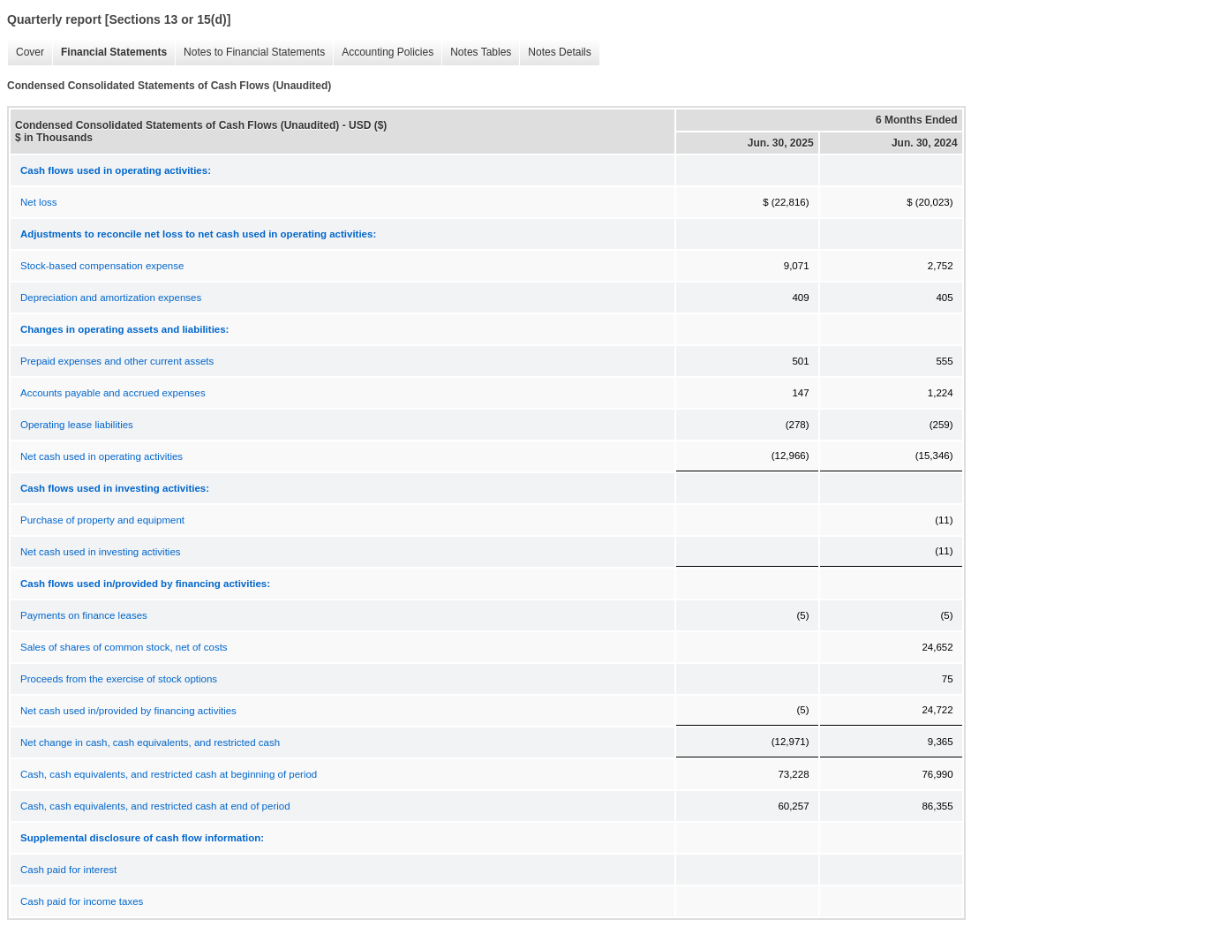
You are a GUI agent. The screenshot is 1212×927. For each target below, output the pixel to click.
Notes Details (555, 52)
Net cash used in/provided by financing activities (128, 710)
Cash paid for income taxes (81, 901)
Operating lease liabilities (76, 424)
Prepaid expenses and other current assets (117, 361)
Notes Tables (476, 52)
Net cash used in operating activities (101, 456)
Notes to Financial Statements (250, 52)
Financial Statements (109, 52)
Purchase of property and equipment (102, 520)
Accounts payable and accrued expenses (113, 393)
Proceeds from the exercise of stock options (118, 679)
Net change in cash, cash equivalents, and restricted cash (150, 742)
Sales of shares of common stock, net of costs (124, 647)
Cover (25, 52)
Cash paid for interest (68, 869)
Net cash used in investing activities (100, 551)
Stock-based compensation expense (102, 265)
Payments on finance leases (83, 615)
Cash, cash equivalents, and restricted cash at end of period (155, 806)
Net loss (38, 202)
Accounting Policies (383, 52)
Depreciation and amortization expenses (110, 297)
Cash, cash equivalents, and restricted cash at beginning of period (168, 774)
